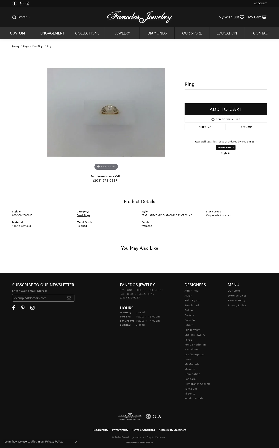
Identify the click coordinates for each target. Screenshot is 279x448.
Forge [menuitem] (188, 339)
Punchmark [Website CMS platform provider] (146, 442)
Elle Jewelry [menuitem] (192, 330)
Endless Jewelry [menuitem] (195, 334)
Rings (26, 46)
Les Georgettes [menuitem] (195, 354)
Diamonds (157, 33)
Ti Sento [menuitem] (190, 393)
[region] (106, 112)
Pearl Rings (38, 46)
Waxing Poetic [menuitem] (194, 398)
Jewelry (122, 33)
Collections (87, 33)
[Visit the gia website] (153, 416)
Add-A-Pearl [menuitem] (192, 290)
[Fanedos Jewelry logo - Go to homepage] (139, 17)
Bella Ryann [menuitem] (192, 300)
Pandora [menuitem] (190, 379)
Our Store (192, 33)
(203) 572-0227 (105, 180)
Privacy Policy (237, 305)
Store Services (237, 295)
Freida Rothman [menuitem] (195, 344)
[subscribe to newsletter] (69, 297)
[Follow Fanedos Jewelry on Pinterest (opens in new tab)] (21, 3)
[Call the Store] (130, 297)
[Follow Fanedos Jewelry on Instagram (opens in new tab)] (27, 3)
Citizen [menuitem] (189, 325)
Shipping (205, 127)
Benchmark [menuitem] (192, 305)
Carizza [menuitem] (189, 315)
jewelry (15, 46)
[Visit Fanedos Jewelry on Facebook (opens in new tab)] (14, 3)
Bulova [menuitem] (189, 310)
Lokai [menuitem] (188, 359)
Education (227, 33)
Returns (247, 127)
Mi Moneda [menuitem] (192, 364)
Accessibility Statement (172, 430)
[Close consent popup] (76, 442)
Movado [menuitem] (190, 369)
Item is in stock (225, 147)
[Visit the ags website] (130, 416)
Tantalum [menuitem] (191, 388)
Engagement (52, 33)
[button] (260, 3)
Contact (261, 33)
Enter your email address (30, 291)
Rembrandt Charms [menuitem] (197, 383)
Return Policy (236, 300)
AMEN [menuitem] (188, 295)
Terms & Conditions (143, 430)
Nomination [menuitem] (192, 374)
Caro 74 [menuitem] (190, 320)
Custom (17, 33)
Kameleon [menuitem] (191, 349)
